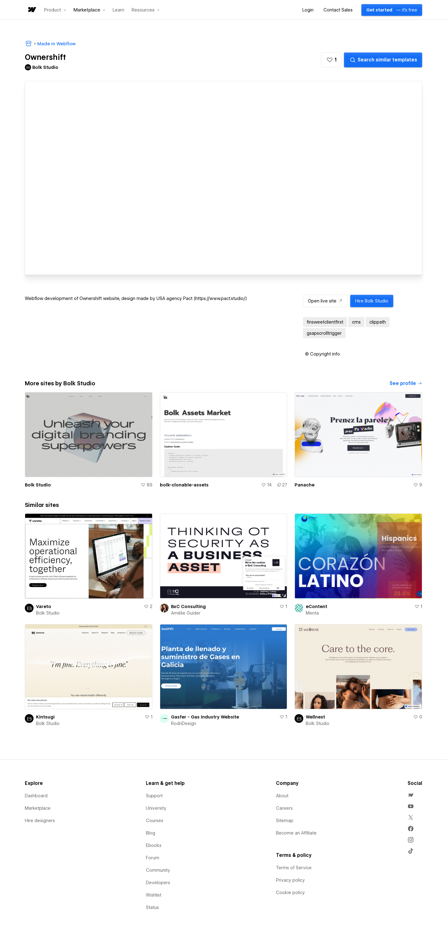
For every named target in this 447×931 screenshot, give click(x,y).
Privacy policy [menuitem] (290, 880)
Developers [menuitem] (158, 882)
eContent (316, 606)
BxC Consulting (188, 606)
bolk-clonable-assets (184, 484)
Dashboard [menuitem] (36, 795)
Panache (304, 484)
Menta (312, 613)
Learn (118, 10)
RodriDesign (183, 723)
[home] (32, 10)
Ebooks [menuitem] (153, 845)
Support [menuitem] (154, 795)
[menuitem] (411, 795)
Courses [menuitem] (154, 820)
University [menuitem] (156, 808)
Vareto (43, 606)
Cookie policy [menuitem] (290, 892)
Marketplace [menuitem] (38, 808)
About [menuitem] (282, 795)
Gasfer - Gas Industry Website (205, 716)
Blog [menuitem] (150, 832)
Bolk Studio (38, 484)
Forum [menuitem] (152, 857)
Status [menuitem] (152, 907)
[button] (55, 10)
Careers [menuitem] (284, 808)
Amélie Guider (186, 613)
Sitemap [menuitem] (284, 820)
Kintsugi (45, 716)
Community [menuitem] (158, 870)
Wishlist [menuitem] (153, 895)
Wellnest (315, 716)
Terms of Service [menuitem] (294, 867)
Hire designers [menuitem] (40, 820)
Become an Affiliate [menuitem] (296, 832)
